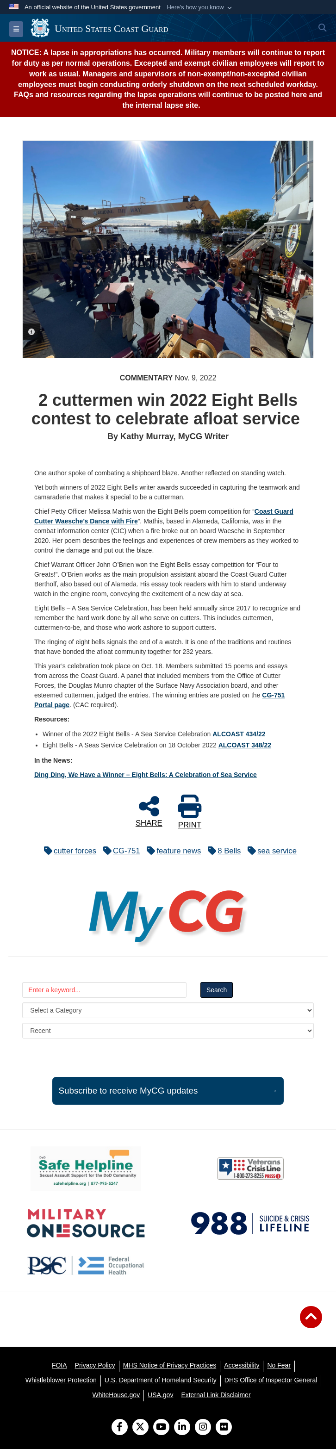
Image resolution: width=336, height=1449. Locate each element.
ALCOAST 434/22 (238, 734)
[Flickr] (224, 1427)
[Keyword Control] (104, 990)
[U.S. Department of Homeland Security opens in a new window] (161, 1380)
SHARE (149, 811)
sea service (270, 850)
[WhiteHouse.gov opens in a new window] (116, 1395)
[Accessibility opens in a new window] (241, 1365)
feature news (171, 850)
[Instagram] (203, 1427)
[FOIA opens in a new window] (59, 1365)
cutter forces (67, 850)
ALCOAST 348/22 (244, 745)
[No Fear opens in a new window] (279, 1365)
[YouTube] (161, 1427)
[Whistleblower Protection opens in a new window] (61, 1380)
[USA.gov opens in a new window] (160, 1395)
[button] (200, 7)
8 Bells (222, 850)
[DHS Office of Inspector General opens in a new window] (270, 1380)
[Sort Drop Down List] (168, 1031)
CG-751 (119, 850)
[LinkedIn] (182, 1427)
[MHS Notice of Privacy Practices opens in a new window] (170, 1365)
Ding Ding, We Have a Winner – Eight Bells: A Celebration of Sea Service (145, 774)
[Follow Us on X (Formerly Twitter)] (140, 1427)
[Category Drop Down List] (168, 1010)
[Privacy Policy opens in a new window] (95, 1365)
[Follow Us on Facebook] (120, 1427)
